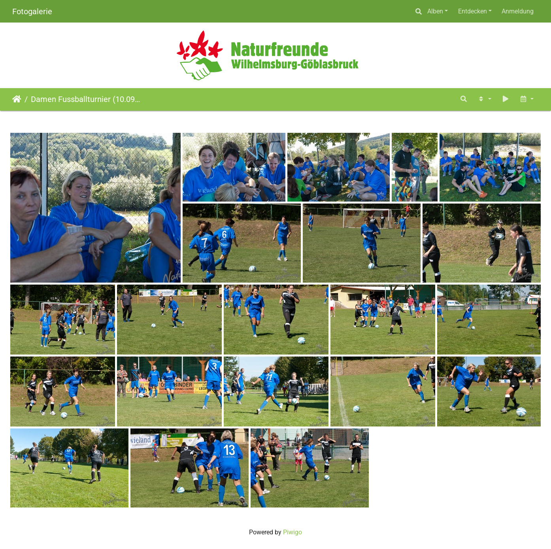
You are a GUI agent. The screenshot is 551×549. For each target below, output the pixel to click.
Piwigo (292, 532)
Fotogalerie (32, 11)
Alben (435, 11)
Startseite (16, 99)
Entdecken (472, 11)
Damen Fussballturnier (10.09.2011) (85, 99)
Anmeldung (518, 11)
